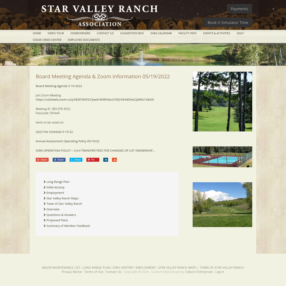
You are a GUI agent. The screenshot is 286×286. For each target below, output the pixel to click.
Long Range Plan (58, 182)
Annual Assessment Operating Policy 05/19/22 (68, 141)
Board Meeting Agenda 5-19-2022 (59, 86)
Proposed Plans (57, 220)
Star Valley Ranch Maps (62, 198)
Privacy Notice (72, 272)
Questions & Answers (61, 215)
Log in (219, 272)
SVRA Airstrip (55, 187)
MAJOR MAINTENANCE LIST (61, 267)
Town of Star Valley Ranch (64, 204)
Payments (239, 8)
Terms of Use (93, 272)
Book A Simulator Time (228, 22)
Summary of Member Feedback (68, 226)
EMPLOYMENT (146, 267)
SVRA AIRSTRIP (123, 267)
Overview (52, 209)
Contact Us (114, 272)
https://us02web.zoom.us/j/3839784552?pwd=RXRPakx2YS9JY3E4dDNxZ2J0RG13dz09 (95, 99)
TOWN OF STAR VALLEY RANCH (222, 267)
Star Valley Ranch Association (98, 17)
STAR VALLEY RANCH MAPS (177, 267)
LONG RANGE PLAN (96, 267)
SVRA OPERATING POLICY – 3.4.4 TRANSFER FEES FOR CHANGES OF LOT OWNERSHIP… (95, 150)
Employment (55, 193)
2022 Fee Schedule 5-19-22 (54, 132)
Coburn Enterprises (199, 272)
